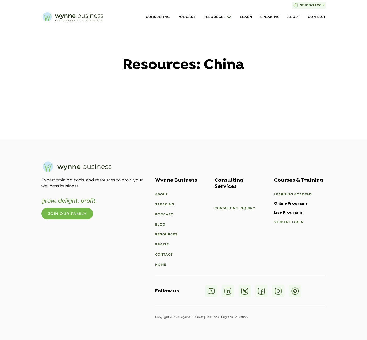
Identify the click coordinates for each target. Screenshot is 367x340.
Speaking (270, 17)
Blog (160, 224)
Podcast (187, 17)
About (293, 17)
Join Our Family (67, 213)
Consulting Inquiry (235, 208)
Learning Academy (293, 194)
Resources (214, 17)
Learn (246, 17)
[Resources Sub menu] (229, 17)
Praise (162, 244)
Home (160, 264)
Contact (317, 17)
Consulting (158, 17)
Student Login (289, 222)
